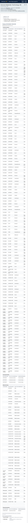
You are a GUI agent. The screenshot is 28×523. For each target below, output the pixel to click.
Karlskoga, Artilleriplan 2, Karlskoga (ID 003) (10, 19)
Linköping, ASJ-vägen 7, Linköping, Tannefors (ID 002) (11, 20)
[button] (4, 1)
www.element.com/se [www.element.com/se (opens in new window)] (9, 8)
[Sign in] (23, 1)
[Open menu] (26, 1)
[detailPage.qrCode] (26, 4)
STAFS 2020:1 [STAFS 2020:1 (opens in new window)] (5, 519)
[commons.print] (24, 4)
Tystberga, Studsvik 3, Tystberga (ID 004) (9, 21)
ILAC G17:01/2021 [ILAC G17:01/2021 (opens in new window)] (5, 517)
